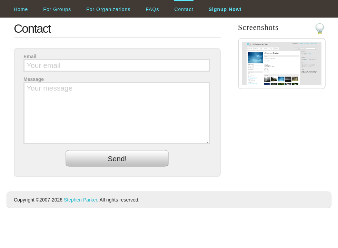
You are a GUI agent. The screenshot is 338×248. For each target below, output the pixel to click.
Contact (183, 9)
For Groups (57, 9)
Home (21, 9)
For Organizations (108, 9)
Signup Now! (225, 9)
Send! (117, 159)
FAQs (152, 9)
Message (33, 79)
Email (29, 56)
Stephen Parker (80, 200)
